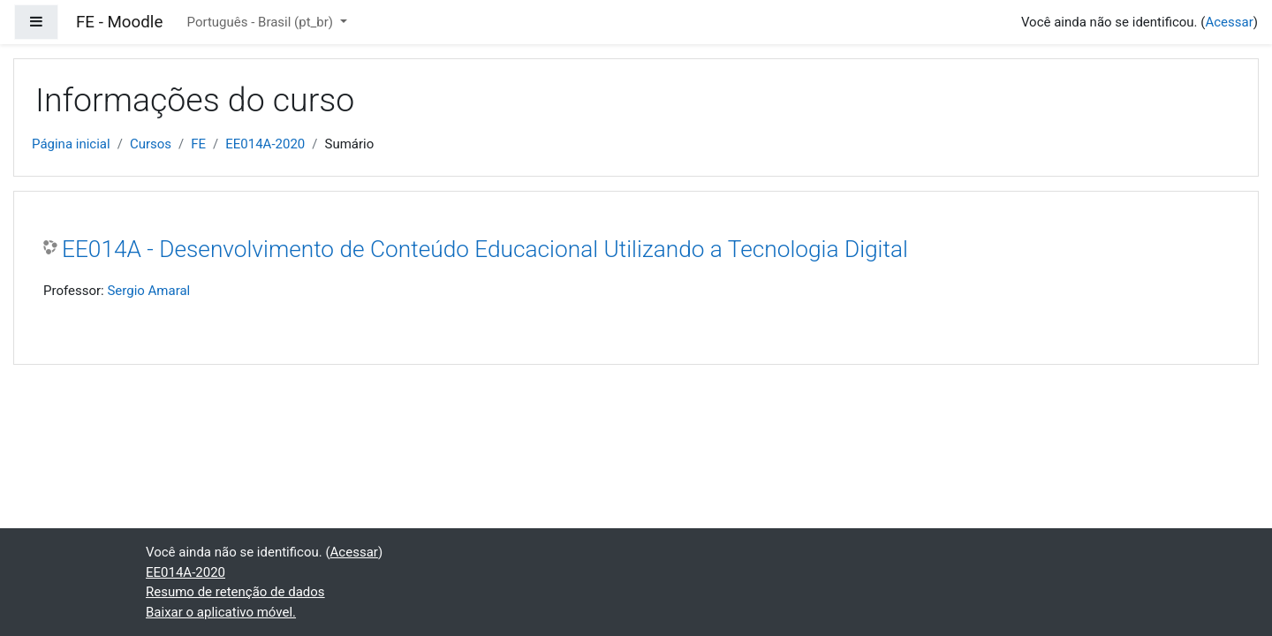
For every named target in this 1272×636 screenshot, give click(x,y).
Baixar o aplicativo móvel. (221, 612)
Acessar (1229, 22)
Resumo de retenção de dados (235, 592)
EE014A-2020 (265, 144)
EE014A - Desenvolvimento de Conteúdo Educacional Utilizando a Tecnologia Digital (485, 249)
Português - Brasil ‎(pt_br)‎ (262, 22)
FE (198, 144)
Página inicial (71, 144)
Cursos (150, 144)
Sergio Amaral (148, 291)
